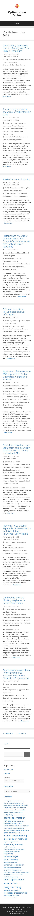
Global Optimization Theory (15, 464)
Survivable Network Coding (16, 179)
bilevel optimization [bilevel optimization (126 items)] (22, 805)
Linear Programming (12, 193)
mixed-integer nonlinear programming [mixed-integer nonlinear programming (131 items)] (12, 852)
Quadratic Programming (11, 470)
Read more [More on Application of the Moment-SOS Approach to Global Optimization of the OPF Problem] (8, 432)
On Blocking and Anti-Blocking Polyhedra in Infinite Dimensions (14, 600)
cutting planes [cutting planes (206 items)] (10, 821)
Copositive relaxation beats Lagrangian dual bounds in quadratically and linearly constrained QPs (16, 449)
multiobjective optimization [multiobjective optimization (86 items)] (10, 862)
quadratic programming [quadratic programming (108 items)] (11, 877)
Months (7, 773)
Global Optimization (20, 553)
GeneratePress (17, 909)
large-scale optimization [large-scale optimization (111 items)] (11, 842)
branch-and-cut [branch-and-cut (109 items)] (21, 808)
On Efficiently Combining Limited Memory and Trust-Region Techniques (16, 48)
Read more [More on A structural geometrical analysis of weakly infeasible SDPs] (7, 166)
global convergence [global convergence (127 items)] (22, 830)
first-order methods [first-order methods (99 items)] (9, 830)
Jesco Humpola (24, 321)
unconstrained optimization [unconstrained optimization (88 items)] (11, 898)
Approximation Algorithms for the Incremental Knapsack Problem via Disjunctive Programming (16, 674)
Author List (8, 769)
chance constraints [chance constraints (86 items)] (8, 810)
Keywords (8, 796)
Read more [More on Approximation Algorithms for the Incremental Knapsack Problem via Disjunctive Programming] (25, 721)
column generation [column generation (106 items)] (19, 810)
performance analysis (10, 269)
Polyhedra (26, 617)
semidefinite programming (12, 408)
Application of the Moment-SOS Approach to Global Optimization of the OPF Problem (17, 375)
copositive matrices (10, 475)
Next (23, 733)
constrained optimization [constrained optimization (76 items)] (19, 815)
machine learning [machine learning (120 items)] (9, 847)
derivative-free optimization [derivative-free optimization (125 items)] (13, 823)
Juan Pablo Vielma (9, 612)
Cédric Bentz (9, 188)
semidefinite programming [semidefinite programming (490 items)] (12, 885)
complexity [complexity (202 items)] (8, 814)
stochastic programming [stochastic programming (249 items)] (15, 892)
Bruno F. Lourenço (11, 123)
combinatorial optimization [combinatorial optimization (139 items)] (13, 812)
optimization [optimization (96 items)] (7, 874)
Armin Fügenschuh (11, 321)
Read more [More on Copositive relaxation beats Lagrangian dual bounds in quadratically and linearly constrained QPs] (10, 513)
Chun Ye (6, 687)
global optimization (12, 399)
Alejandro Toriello (24, 609)
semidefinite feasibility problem (16, 137)
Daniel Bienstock (11, 684)
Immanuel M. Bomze (12, 462)
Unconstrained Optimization (15, 65)
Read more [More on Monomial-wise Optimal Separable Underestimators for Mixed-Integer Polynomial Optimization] (17, 585)
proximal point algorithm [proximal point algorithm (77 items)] (17, 874)
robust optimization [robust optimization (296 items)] (14, 879)
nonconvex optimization (19, 478)
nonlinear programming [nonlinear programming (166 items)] (13, 870)
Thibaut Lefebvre (15, 191)
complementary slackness (21, 623)
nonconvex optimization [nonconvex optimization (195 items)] (14, 865)
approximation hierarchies (14, 473)
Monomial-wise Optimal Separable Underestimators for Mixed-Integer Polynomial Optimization (17, 529)
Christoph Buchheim (12, 542)
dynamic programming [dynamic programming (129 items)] (16, 828)
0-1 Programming (11, 690)
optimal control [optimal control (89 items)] (25, 872)
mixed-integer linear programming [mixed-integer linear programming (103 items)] (14, 849)
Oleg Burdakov (10, 59)
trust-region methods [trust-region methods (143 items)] (11, 895)
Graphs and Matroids (12, 615)
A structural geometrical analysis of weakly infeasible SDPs (17, 112)
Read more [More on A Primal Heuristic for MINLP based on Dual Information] (11, 359)
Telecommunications (20, 196)
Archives (7, 778)
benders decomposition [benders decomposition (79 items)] (9, 805)
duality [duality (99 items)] (5, 828)
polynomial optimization (15, 405)
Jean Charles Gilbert (12, 386)
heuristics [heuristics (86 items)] (21, 833)
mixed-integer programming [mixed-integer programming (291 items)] (11, 858)
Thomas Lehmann (9, 323)
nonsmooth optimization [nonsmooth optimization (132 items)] (12, 872)
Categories (8, 786)
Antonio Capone (11, 253)
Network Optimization (13, 258)
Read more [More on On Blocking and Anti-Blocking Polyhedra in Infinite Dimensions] (16, 657)
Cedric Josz (24, 386)
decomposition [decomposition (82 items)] (20, 821)
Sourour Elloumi (20, 188)
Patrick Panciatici (19, 388)
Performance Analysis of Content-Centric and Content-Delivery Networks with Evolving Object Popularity (16, 241)
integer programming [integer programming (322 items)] (15, 835)
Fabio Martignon (9, 256)
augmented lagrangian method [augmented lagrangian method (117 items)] (13, 803)
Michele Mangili (23, 253)
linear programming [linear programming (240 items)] (13, 844)
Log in (6, 744)
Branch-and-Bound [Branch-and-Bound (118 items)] (10, 808)
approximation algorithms (14, 695)
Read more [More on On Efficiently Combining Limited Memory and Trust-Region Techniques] (7, 96)
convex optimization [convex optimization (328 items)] (14, 817)
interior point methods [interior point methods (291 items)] (15, 838)
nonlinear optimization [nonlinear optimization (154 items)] (12, 867)
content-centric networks (14, 264)
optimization (20, 267)
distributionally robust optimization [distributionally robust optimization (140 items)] (16, 826)
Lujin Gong (20, 59)
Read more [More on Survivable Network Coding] (8, 223)
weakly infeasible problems (12, 140)
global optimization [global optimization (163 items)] (11, 833)
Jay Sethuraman (23, 684)
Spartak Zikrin (12, 62)
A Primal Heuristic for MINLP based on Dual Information (14, 311)
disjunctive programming (12, 698)
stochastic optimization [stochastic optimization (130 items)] (11, 890)
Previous (7, 733)
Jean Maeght (7, 388)
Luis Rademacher (11, 609)
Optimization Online (17, 13)
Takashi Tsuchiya (18, 126)
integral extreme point (11, 626)
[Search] (27, 754)
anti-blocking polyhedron (14, 620)
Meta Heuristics (18, 332)
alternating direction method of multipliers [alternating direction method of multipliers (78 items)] (13, 801)
